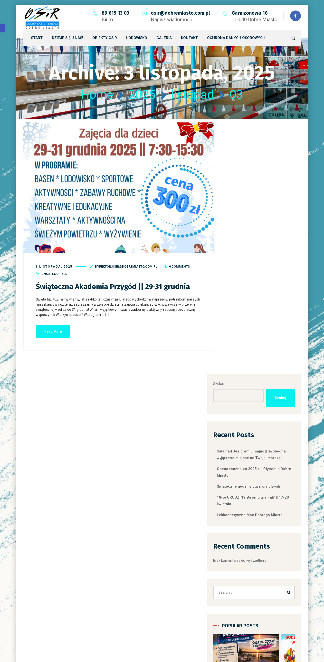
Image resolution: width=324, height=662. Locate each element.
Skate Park (242, 595)
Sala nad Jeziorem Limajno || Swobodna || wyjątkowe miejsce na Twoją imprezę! (262, 205)
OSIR (238, 551)
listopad (192, 95)
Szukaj (234, 131)
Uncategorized (54, 273)
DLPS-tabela (244, 528)
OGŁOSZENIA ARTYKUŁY (254, 539)
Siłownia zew (244, 584)
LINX (215, 640)
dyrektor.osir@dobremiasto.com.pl (126, 265)
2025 (142, 95)
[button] (2, 28)
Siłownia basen (246, 573)
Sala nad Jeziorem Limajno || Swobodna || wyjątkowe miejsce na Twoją (261, 465)
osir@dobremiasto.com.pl (180, 13)
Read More (53, 330)
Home (97, 95)
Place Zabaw (244, 562)
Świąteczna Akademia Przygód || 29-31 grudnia (113, 285)
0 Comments (179, 265)
